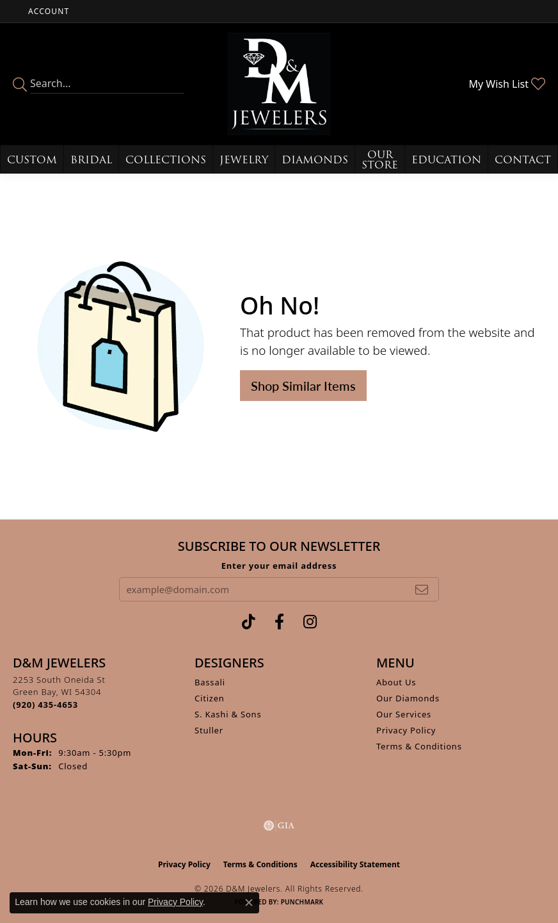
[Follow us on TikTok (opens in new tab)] (248, 622)
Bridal (91, 160)
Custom (32, 160)
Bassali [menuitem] (210, 682)
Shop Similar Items (303, 386)
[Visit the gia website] (279, 825)
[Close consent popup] (249, 902)
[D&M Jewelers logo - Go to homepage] (279, 84)
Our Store (380, 160)
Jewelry (243, 160)
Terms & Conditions (419, 746)
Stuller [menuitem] (209, 730)
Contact (523, 160)
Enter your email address (279, 565)
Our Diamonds (408, 698)
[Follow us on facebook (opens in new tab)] (279, 622)
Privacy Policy (406, 730)
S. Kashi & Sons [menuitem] (228, 714)
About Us (396, 682)
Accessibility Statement (355, 864)
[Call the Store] (45, 704)
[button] (47, 11)
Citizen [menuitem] (210, 698)
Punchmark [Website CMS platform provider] (302, 901)
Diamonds (315, 160)
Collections (165, 160)
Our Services (403, 714)
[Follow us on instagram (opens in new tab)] (310, 622)
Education (446, 160)
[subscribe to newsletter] (421, 589)
